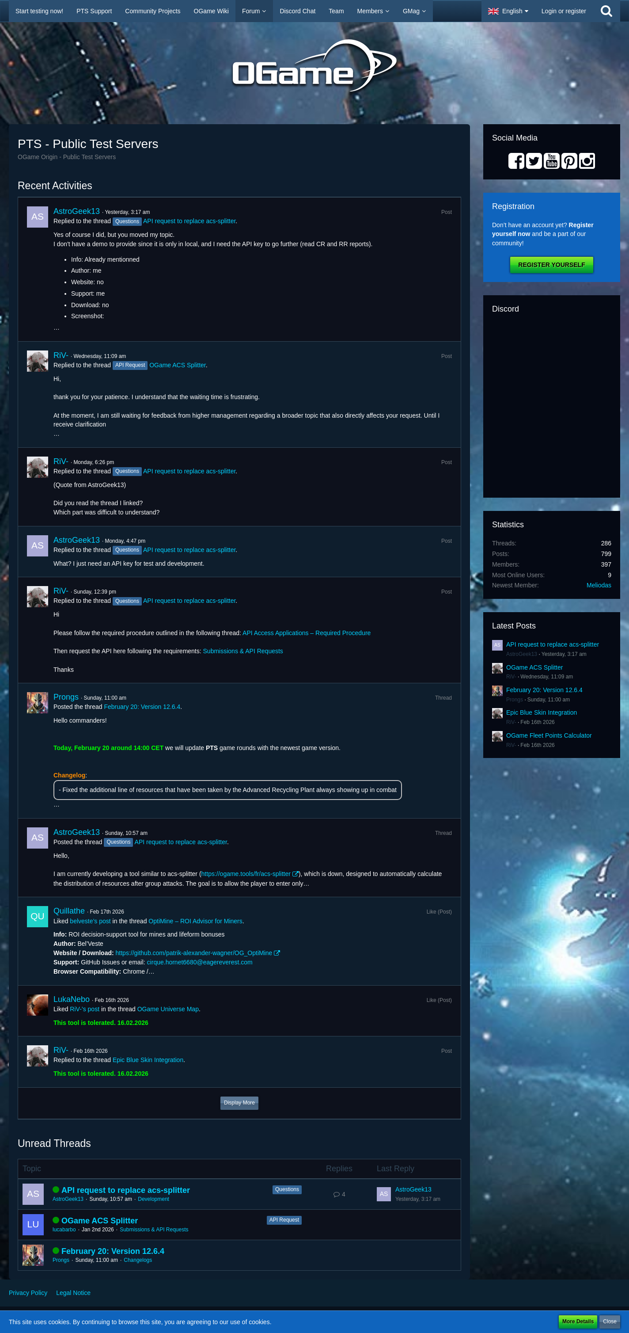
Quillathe (69, 910)
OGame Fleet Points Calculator (549, 735)
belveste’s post (90, 921)
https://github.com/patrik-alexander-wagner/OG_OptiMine (194, 952)
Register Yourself (551, 264)
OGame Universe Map (168, 1009)
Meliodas (599, 585)
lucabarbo (64, 1229)
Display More (239, 1103)
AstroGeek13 (76, 211)
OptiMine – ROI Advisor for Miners (195, 921)
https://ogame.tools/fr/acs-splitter (246, 873)
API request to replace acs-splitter (189, 221)
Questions (287, 1189)
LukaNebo (71, 999)
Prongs (66, 697)
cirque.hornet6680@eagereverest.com (200, 962)
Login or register (564, 11)
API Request (284, 1220)
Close (610, 1321)
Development (153, 1199)
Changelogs (138, 1260)
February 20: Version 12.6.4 (142, 706)
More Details (578, 1321)
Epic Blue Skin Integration (148, 1059)
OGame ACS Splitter (177, 365)
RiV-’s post (84, 1009)
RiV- (60, 355)
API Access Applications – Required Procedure (307, 632)
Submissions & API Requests (243, 651)
